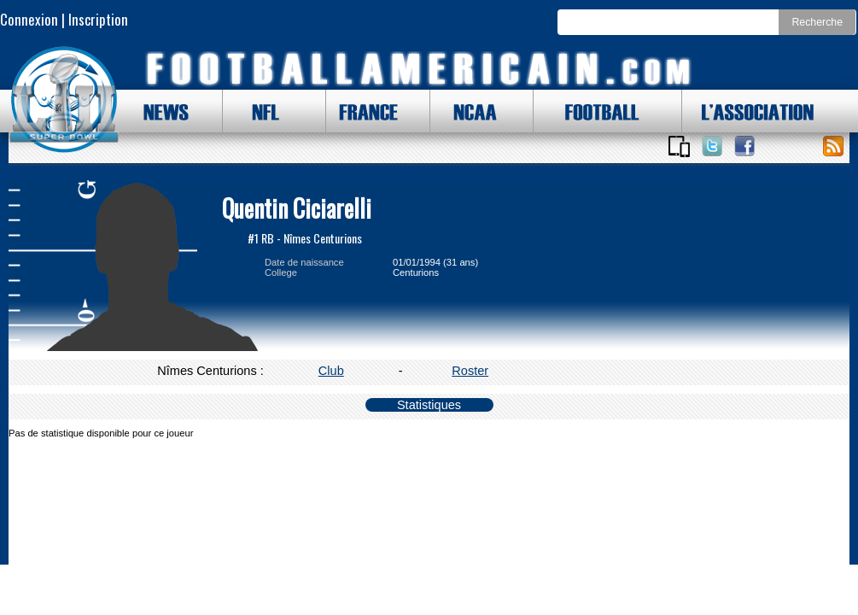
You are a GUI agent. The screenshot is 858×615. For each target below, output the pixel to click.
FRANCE (364, 111)
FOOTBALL (589, 111)
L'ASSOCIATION (748, 111)
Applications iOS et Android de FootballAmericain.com (678, 146)
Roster (470, 371)
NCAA (468, 111)
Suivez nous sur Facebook (744, 146)
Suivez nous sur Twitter (712, 146)
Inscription (98, 19)
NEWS (158, 111)
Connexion (29, 19)
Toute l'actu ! (833, 146)
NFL (261, 111)
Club (331, 371)
